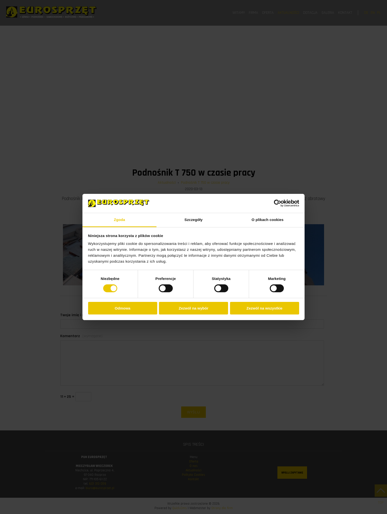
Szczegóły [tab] (193, 220)
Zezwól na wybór (193, 308)
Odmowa (122, 308)
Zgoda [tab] (119, 220)
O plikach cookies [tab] (267, 220)
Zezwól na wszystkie (265, 308)
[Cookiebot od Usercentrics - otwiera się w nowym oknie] (277, 203)
